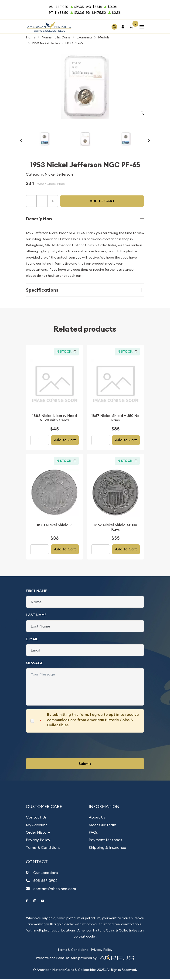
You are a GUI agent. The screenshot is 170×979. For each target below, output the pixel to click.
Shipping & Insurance (107, 847)
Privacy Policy (38, 839)
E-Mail (32, 639)
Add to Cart (65, 439)
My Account (36, 824)
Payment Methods (105, 839)
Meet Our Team (102, 824)
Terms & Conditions (43, 847)
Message (34, 663)
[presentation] (61, 745)
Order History (38, 832)
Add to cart (102, 200)
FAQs (93, 832)
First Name (36, 590)
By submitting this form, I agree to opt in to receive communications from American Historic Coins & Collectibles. (93, 719)
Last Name (36, 614)
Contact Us (36, 817)
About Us (97, 817)
